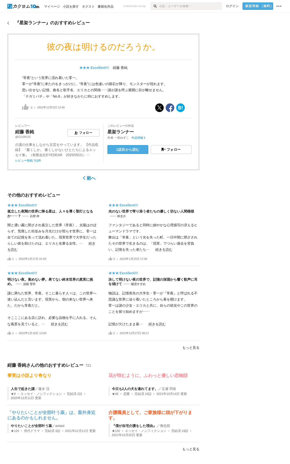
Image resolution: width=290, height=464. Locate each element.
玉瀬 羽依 (169, 389)
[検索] (155, 6)
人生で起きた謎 (23, 389)
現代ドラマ (32, 431)
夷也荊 (165, 426)
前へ (89, 178)
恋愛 (126, 394)
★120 (15, 431)
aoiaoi (59, 426)
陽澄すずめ (138, 284)
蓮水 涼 (43, 389)
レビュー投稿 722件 (28, 160)
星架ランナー (120, 131)
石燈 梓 (34, 216)
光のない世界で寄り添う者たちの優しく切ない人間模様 (151, 211)
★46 (115, 394)
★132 (116, 431)
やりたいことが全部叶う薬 (31, 426)
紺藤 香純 (120, 68)
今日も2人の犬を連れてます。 (135, 389)
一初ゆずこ (121, 137)
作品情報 (138, 137)
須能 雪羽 (29, 284)
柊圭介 (121, 216)
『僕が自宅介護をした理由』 (134, 426)
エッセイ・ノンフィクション (41, 394)
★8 (13, 394)
